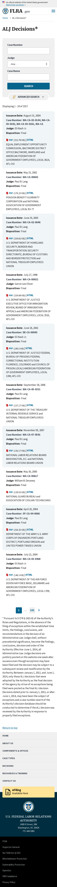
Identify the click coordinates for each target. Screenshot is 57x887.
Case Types (8, 758)
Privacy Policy (8, 882)
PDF (9, 139)
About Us (7, 743)
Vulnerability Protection (13, 864)
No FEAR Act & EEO (11, 852)
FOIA (4, 841)
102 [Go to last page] (32, 611)
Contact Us (9, 780)
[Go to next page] (39, 610)
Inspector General (10, 847)
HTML (30, 140)
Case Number (15, 45)
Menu (53, 11)
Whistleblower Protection (14, 858)
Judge (11, 58)
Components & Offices (15, 750)
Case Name (13, 71)
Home (5, 17)
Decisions (8, 765)
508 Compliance (9, 876)
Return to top (9, 727)
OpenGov (6, 870)
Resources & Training (14, 773)
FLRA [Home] (20, 11)
